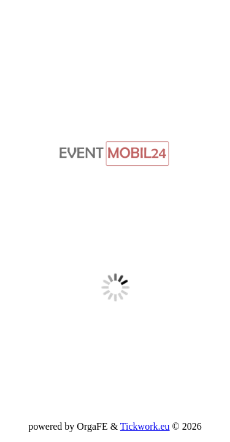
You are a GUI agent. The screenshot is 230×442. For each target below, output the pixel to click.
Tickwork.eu (145, 426)
